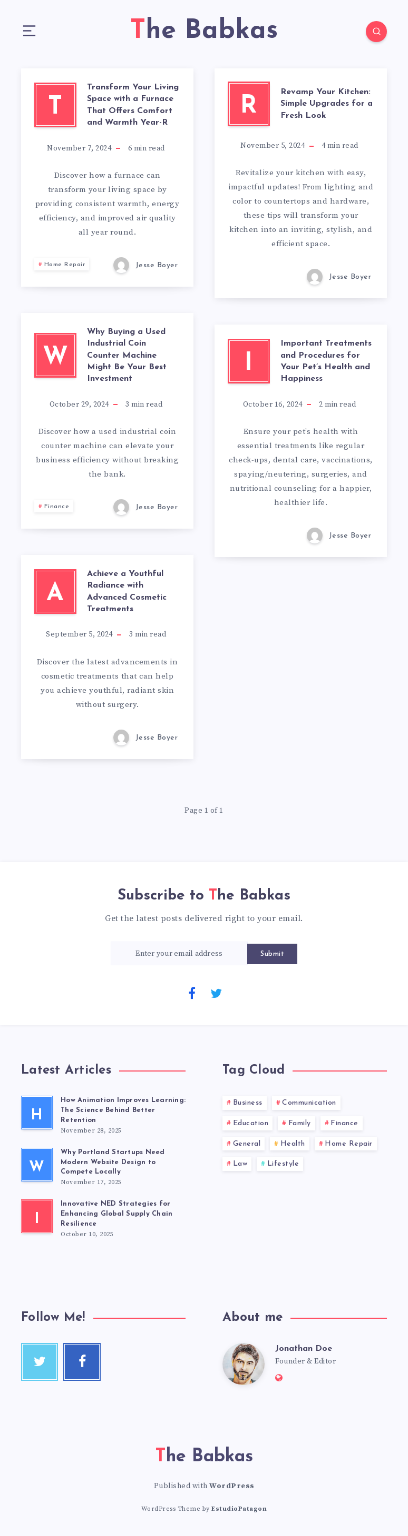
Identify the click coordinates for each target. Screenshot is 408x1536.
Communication (309, 1103)
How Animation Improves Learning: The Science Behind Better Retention (123, 1110)
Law (240, 1164)
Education (251, 1123)
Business (248, 1103)
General (247, 1144)
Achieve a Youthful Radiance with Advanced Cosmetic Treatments (127, 591)
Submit (272, 954)
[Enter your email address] (179, 953)
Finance (57, 506)
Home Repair (64, 264)
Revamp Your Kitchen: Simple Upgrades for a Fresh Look (326, 104)
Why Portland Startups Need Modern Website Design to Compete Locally (113, 1162)
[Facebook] (192, 992)
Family (299, 1123)
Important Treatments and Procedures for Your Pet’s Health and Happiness (326, 361)
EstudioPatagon (239, 1509)
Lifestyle (283, 1164)
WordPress (232, 1486)
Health (292, 1144)
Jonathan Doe (303, 1349)
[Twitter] (216, 992)
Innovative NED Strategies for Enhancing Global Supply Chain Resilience (116, 1213)
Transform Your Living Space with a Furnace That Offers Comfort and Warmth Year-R (133, 105)
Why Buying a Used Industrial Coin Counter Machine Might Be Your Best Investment (127, 355)
